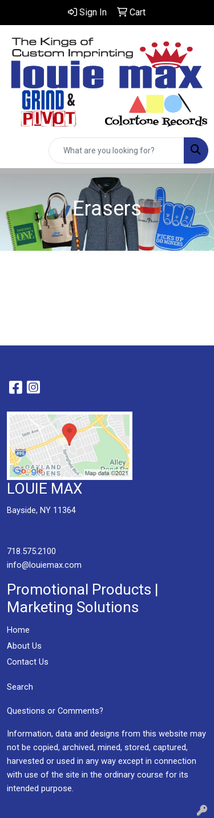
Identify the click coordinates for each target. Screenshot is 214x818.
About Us (24, 646)
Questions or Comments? (55, 711)
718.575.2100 (31, 551)
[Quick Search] (116, 150)
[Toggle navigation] (18, 150)
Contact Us (28, 662)
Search (20, 687)
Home (18, 630)
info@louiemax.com (44, 565)
